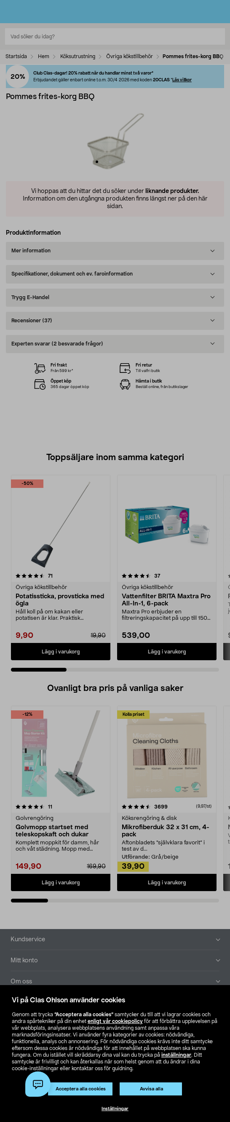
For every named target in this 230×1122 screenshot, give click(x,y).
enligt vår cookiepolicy (115, 1021)
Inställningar (115, 1108)
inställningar (176, 1055)
